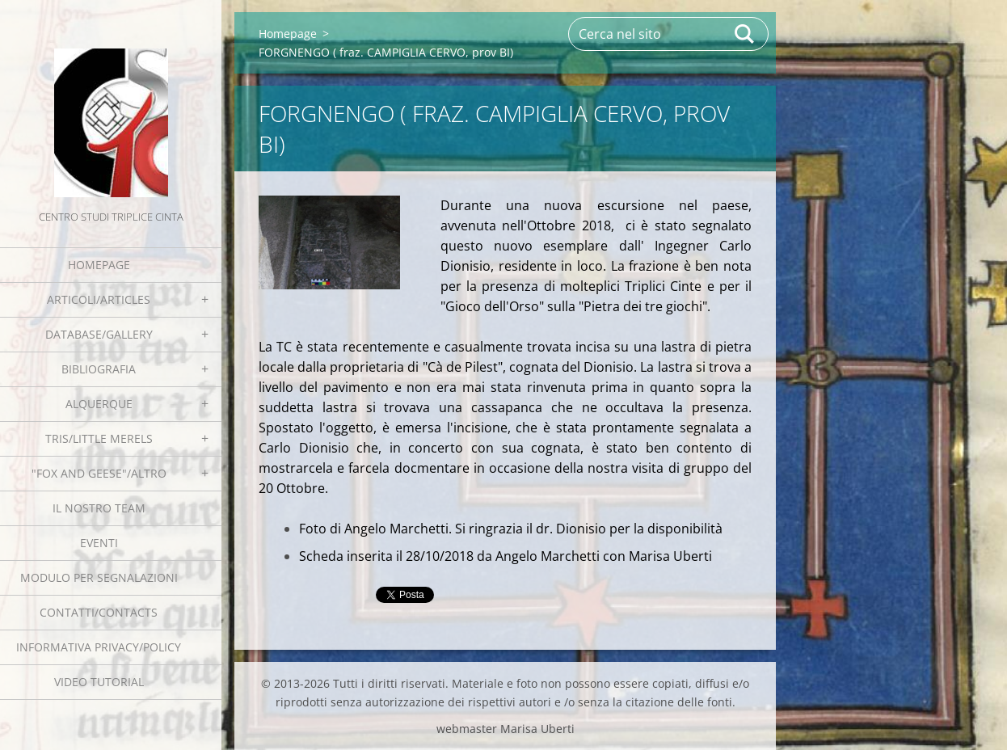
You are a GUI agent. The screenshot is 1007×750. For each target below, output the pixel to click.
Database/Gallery (99, 334)
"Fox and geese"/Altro (99, 473)
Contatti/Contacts (99, 612)
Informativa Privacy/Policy (98, 647)
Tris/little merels (99, 438)
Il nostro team (99, 508)
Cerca (745, 34)
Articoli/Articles (98, 299)
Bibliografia (98, 369)
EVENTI (99, 542)
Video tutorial (99, 681)
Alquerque (99, 403)
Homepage (99, 264)
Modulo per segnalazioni (99, 577)
